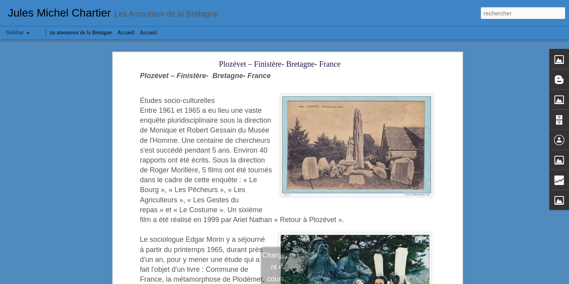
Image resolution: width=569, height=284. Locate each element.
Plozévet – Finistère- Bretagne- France (280, 64)
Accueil (126, 33)
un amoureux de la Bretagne (81, 33)
